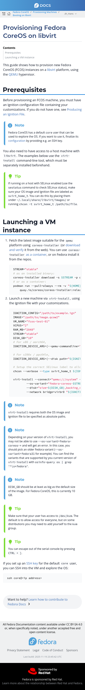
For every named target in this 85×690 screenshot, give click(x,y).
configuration (16, 141)
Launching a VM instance (19, 57)
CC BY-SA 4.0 (74, 624)
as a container (36, 254)
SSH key (32, 563)
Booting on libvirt (22, 15)
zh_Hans (68, 13)
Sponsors (72, 650)
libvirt (51, 70)
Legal (36, 650)
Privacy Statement (18, 650)
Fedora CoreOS (21, 12)
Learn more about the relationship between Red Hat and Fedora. (42, 683)
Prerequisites (13, 52)
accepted (63, 628)
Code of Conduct (52, 650)
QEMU (13, 74)
